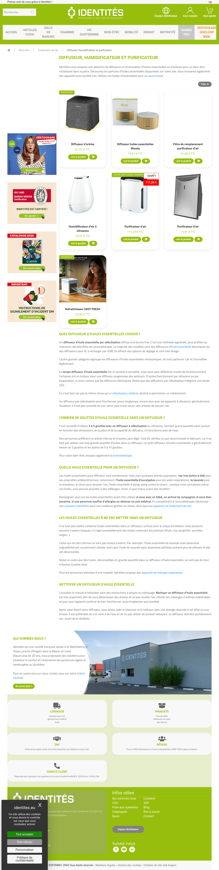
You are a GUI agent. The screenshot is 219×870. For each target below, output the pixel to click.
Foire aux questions (125, 807)
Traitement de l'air (48, 50)
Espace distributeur (128, 829)
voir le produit (78, 156)
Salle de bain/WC (48, 32)
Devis (116, 816)
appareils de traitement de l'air (172, 506)
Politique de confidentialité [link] (25, 859)
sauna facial (155, 76)
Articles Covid (29, 32)
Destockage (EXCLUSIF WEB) (206, 32)
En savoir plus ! (24, 686)
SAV (146, 803)
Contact (148, 816)
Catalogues (119, 811)
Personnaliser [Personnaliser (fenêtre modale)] (25, 849)
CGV (115, 803)
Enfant (148, 32)
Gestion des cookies (129, 865)
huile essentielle (181, 346)
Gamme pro (186, 32)
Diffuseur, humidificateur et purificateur (89, 50)
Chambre (67, 32)
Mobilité (131, 32)
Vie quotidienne (89, 32)
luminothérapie (122, 455)
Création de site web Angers (160, 865)
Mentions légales (106, 865)
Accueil (11, 32)
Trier (205, 84)
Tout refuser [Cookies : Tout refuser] (24, 842)
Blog (146, 807)
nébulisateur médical (125, 393)
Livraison (149, 798)
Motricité (167, 32)
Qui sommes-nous (124, 798)
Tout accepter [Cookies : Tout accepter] (25, 834)
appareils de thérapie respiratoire (162, 572)
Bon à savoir (151, 811)
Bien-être (111, 32)
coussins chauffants (77, 506)
